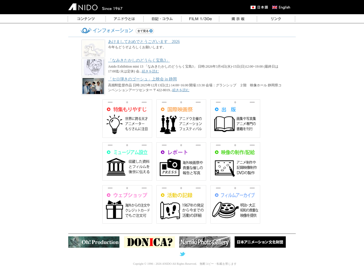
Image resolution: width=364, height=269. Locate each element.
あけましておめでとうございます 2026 (144, 41)
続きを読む (150, 71)
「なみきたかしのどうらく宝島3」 (139, 60)
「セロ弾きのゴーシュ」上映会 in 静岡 (142, 79)
